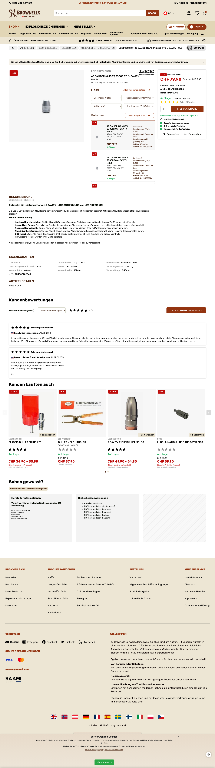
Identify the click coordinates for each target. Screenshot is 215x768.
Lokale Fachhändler (140, 598)
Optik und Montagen (174, 33)
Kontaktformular (194, 577)
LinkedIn (68, 642)
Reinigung (192, 33)
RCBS (159, 439)
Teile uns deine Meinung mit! (186, 310)
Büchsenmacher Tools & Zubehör (145, 33)
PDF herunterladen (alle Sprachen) (99, 506)
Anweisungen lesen (93, 503)
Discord (12, 641)
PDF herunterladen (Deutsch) (97, 509)
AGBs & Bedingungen (94, 750)
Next (208, 412)
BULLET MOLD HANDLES (72, 442)
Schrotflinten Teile (68, 33)
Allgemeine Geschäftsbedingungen (149, 584)
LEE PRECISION (101, 71)
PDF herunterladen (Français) (97, 512)
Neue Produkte (13, 591)
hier (105, 743)
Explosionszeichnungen (45, 26)
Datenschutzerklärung (197, 605)
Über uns (190, 584)
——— (202, 33)
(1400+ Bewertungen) (116, 40)
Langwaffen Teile (27, 33)
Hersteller (83, 26)
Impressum (191, 598)
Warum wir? (136, 577)
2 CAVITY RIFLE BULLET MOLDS (126, 442)
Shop (13, 26)
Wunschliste (198, 13)
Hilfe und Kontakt (20, 2)
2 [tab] (109, 473)
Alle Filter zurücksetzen (134, 90)
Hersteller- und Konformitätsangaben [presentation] (28, 488)
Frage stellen (192, 134)
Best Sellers (12, 584)
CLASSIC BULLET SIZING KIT (25, 442)
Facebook (49, 642)
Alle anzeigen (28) (136, 115)
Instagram (30, 642)
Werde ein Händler (195, 591)
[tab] (28, 489)
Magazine (86, 33)
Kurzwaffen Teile (47, 33)
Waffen (12, 33)
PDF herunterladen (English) (97, 518)
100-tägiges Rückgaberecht (190, 2)
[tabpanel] (32, 428)
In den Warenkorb (187, 109)
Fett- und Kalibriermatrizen (18, 467)
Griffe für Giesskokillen (65, 465)
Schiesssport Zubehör (116, 34)
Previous (5, 412)
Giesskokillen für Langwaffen (118, 467)
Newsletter (11, 605)
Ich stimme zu (104, 762)
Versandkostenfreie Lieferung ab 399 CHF (103, 2)
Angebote (199, 26)
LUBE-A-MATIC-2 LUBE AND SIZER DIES (180, 442)
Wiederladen (100, 33)
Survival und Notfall (88, 605)
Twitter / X (87, 642)
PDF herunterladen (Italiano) (96, 515)
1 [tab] (106, 473)
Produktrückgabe (139, 591)
